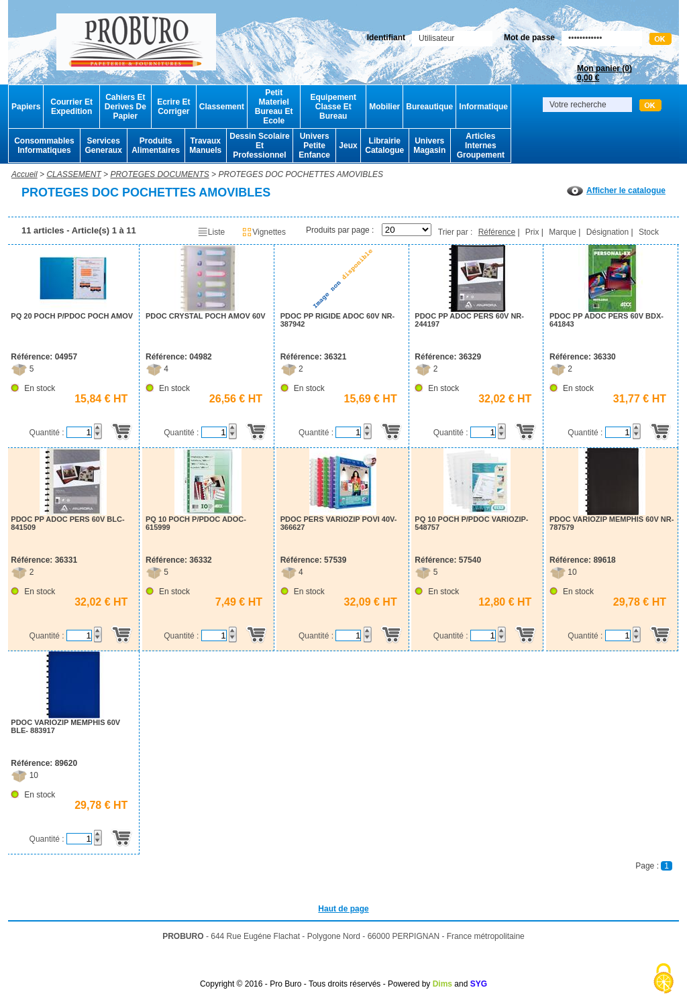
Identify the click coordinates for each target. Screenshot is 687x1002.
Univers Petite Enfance (314, 145)
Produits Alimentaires (155, 145)
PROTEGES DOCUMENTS (159, 174)
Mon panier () (604, 73)
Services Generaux (103, 145)
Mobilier (384, 106)
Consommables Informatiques (44, 145)
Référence (496, 232)
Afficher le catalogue (616, 190)
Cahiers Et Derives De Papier (125, 107)
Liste (211, 232)
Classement (221, 106)
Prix (532, 232)
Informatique (483, 106)
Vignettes (264, 232)
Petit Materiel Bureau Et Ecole (274, 106)
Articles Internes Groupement (481, 145)
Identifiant (386, 37)
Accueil (24, 174)
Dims (442, 984)
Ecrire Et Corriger (173, 106)
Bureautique (429, 106)
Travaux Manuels (205, 145)
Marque (562, 232)
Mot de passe (529, 37)
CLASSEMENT (73, 174)
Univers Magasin (429, 145)
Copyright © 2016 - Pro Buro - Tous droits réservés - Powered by (315, 984)
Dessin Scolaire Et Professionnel (259, 145)
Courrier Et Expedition (71, 106)
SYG (478, 984)
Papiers (25, 106)
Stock (649, 232)
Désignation (607, 232)
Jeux (348, 145)
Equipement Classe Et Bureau (333, 107)
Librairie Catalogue (384, 145)
